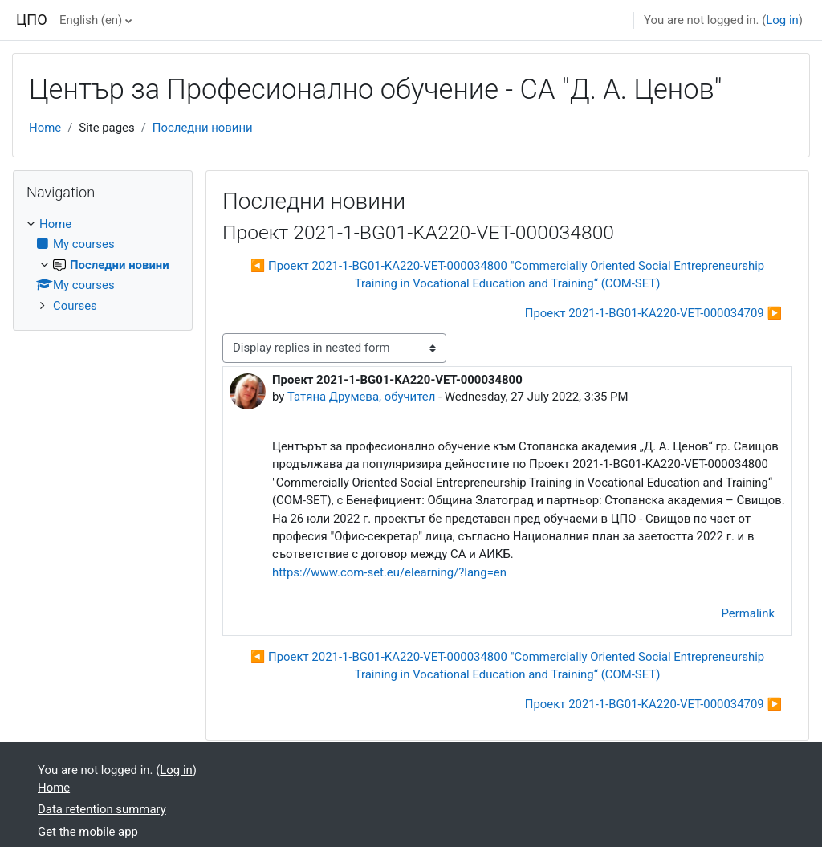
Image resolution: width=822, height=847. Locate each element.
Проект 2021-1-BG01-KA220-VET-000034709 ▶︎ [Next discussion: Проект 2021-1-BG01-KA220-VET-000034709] (653, 313)
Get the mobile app (88, 832)
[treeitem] (102, 265)
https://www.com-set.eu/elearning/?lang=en (389, 572)
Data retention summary (102, 809)
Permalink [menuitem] (748, 613)
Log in (782, 20)
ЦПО (31, 19)
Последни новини (203, 127)
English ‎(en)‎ (90, 20)
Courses (75, 306)
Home (45, 127)
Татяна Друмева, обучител (361, 396)
